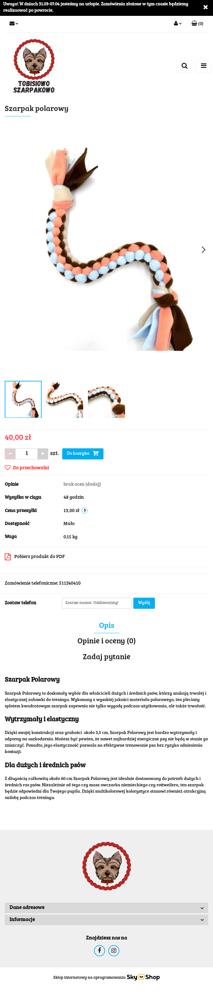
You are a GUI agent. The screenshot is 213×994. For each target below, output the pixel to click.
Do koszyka (83, 453)
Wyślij (144, 603)
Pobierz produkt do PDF (35, 556)
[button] (197, 24)
